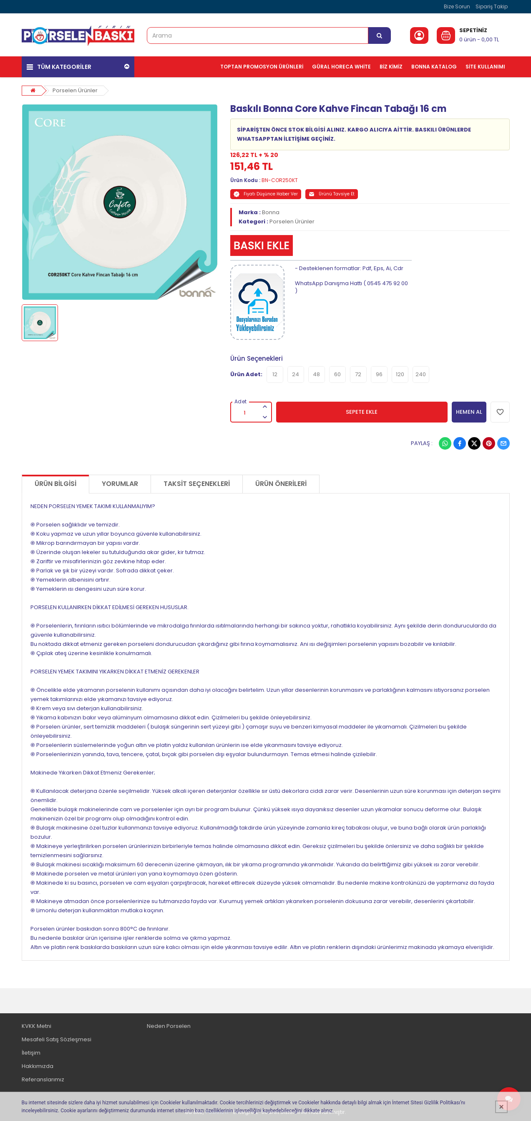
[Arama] (379, 35)
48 (316, 374)
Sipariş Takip (492, 6)
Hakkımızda (37, 1066)
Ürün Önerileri (281, 483)
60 (337, 374)
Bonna (270, 212)
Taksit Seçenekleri (197, 483)
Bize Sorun (457, 6)
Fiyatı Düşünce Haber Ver (266, 194)
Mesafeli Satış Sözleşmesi (56, 1039)
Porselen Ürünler (75, 90)
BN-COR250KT (280, 180)
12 (274, 374)
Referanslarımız (43, 1079)
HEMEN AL (469, 412)
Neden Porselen (169, 1026)
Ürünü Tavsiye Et (332, 194)
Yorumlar (120, 483)
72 (358, 374)
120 (400, 374)
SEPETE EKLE (361, 412)
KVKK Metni (36, 1026)
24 (295, 374)
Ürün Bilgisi (55, 483)
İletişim (31, 1053)
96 (379, 374)
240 (420, 374)
